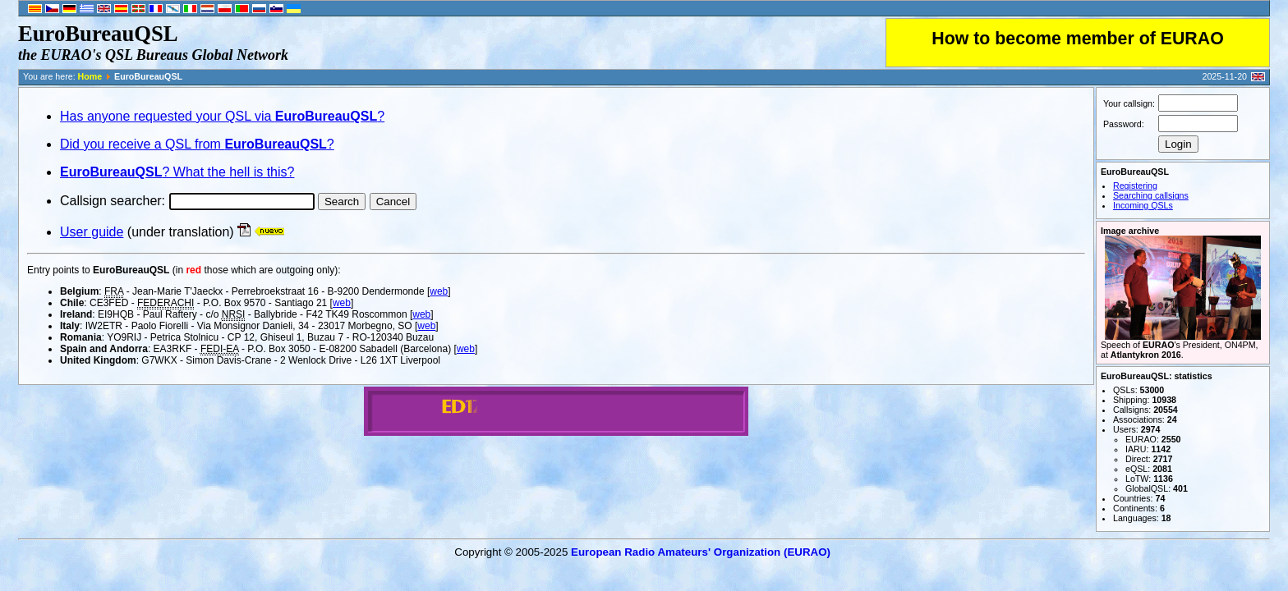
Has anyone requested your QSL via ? (222, 116)
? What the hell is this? (177, 172)
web (439, 291)
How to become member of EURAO (1078, 38)
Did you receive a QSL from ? (197, 144)
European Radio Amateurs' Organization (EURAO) (700, 552)
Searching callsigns (1151, 195)
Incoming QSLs (1143, 205)
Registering (1135, 185)
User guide (91, 232)
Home (90, 76)
